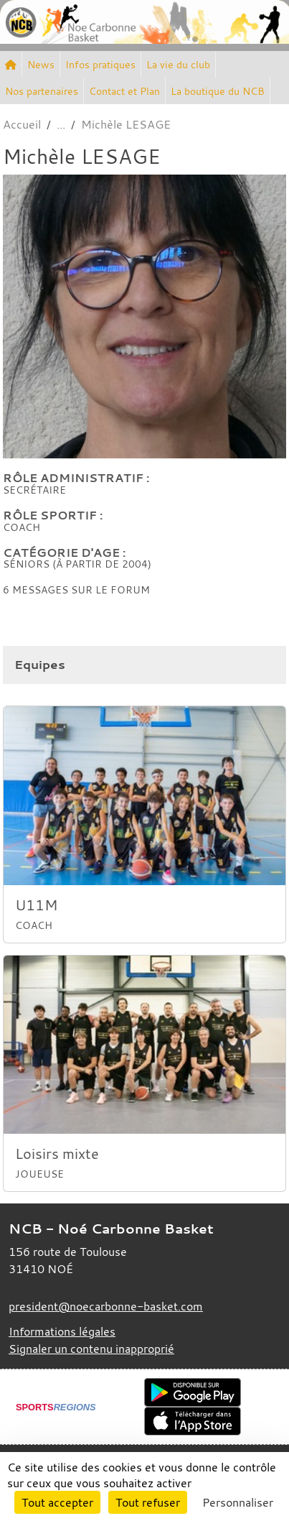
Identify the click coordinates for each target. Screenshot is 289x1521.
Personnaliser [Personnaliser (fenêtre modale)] (237, 1502)
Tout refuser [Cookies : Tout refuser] (147, 1502)
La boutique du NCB (218, 91)
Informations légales (62, 1331)
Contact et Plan (124, 91)
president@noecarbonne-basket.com (106, 1306)
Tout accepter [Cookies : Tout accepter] (57, 1502)
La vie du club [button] (178, 64)
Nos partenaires (41, 91)
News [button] (41, 64)
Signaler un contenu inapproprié (91, 1348)
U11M (36, 905)
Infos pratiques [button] (100, 64)
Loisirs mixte (57, 1153)
